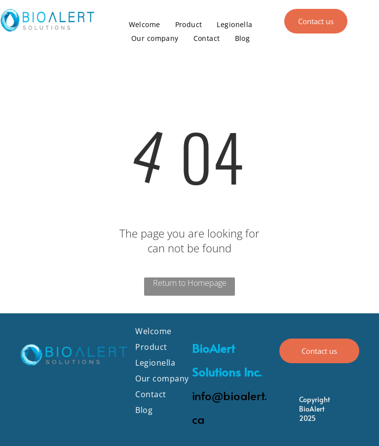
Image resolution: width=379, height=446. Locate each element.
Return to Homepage (190, 282)
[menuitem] (144, 24)
